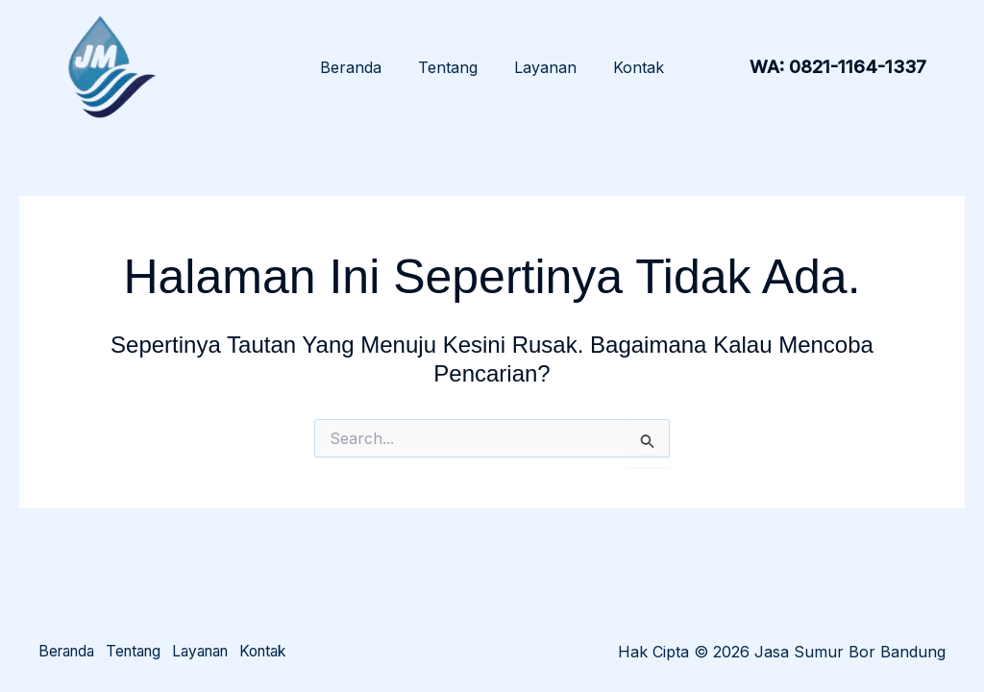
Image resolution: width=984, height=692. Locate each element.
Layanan (542, 67)
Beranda (359, 67)
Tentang (450, 67)
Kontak (629, 67)
